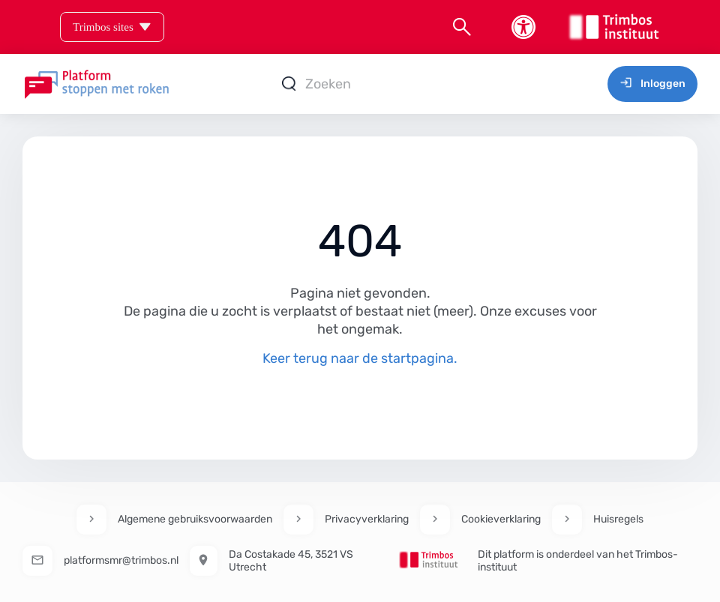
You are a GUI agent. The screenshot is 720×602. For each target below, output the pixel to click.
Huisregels (618, 519)
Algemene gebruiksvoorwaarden (195, 519)
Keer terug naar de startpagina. (360, 358)
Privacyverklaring (367, 519)
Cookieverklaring (501, 519)
